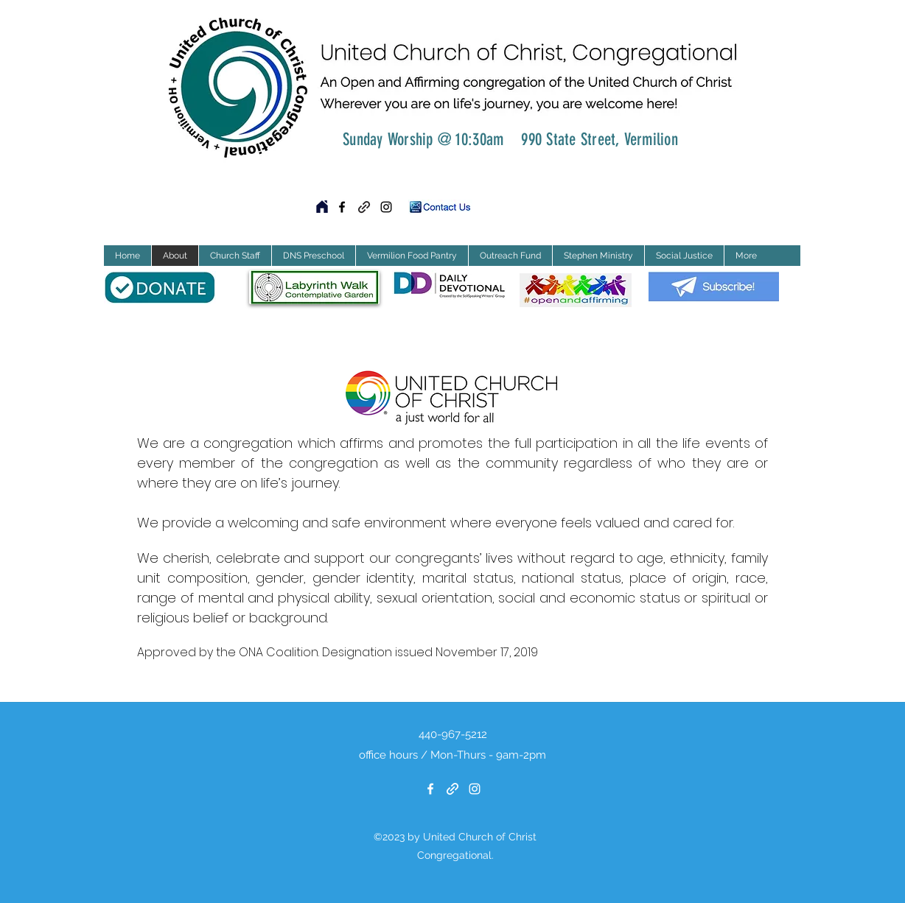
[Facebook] (342, 207)
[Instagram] (386, 207)
